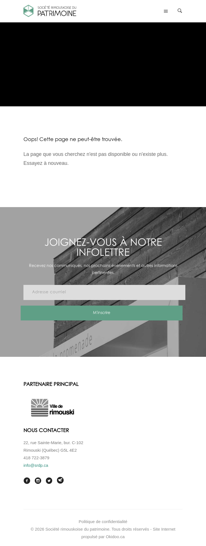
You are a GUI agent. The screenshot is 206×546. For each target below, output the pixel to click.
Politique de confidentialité (103, 521)
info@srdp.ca (35, 465)
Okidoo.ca (115, 536)
